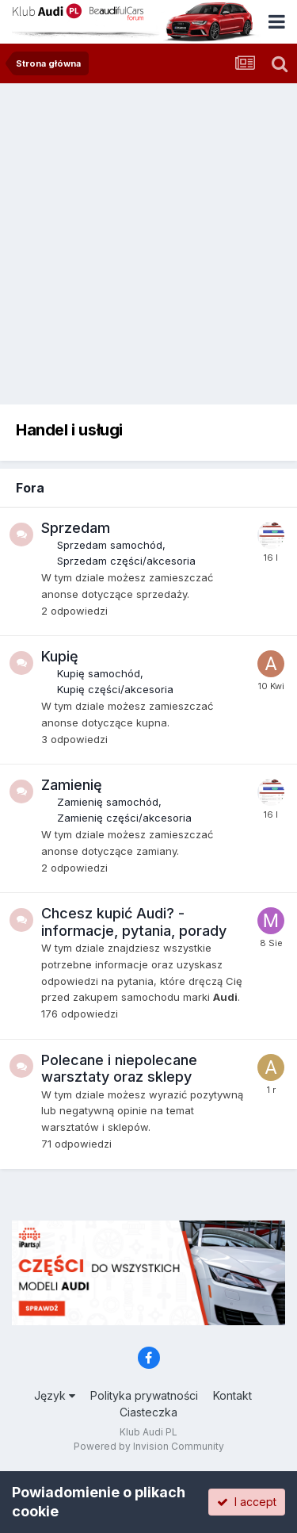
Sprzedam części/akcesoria (126, 560)
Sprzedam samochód (109, 544)
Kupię (59, 656)
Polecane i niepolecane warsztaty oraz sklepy (119, 1069)
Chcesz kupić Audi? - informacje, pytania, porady (134, 922)
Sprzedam (75, 527)
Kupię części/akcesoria (115, 689)
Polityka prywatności (144, 1395)
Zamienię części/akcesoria (124, 817)
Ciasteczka (148, 1412)
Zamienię (71, 784)
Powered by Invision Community (149, 1446)
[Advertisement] (148, 240)
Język (54, 1395)
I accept (246, 1501)
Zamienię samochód (107, 801)
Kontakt (232, 1395)
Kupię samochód (98, 673)
